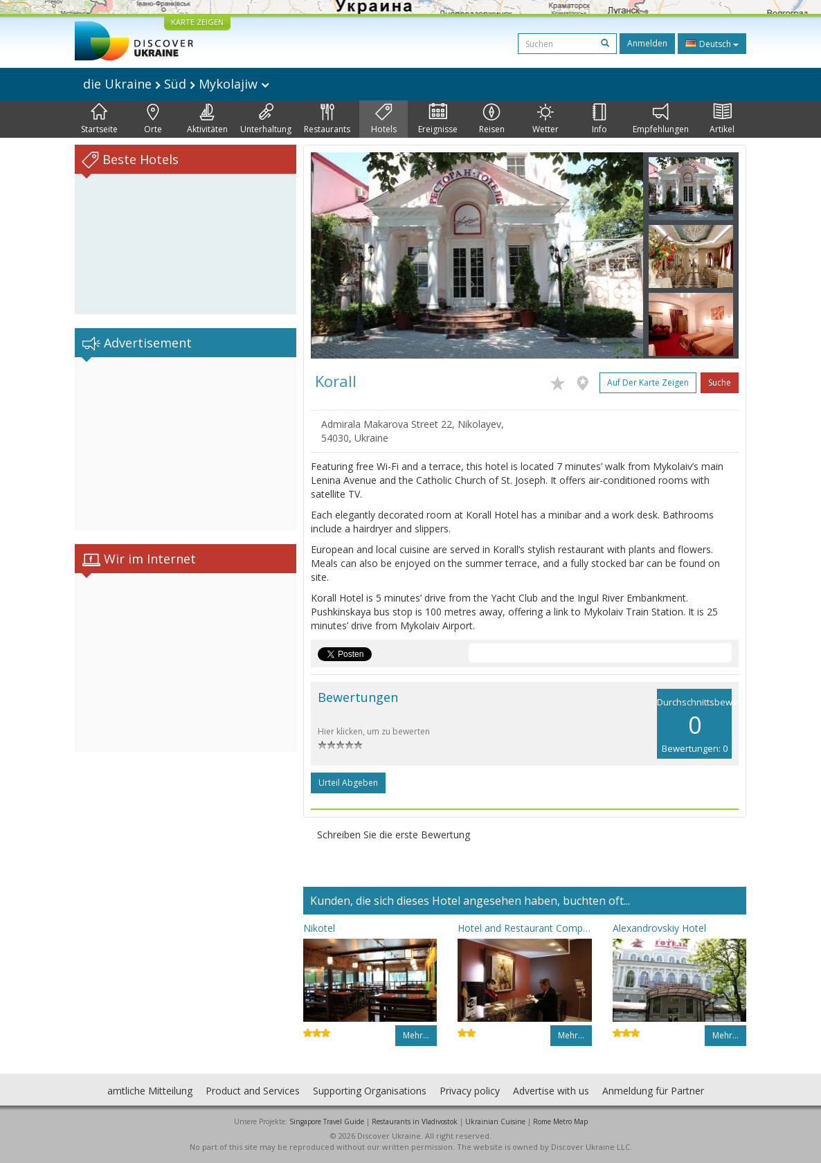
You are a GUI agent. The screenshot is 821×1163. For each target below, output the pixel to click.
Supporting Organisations (369, 1090)
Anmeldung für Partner (653, 1090)
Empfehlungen (661, 119)
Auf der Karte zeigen (648, 382)
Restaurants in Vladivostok (415, 1121)
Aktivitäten (207, 119)
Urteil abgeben (348, 782)
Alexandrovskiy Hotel (659, 928)
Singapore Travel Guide (326, 1121)
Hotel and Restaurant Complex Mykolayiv (524, 928)
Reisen (492, 119)
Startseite (99, 119)
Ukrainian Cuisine (495, 1121)
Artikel (722, 119)
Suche (719, 382)
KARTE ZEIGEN (197, 22)
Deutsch (712, 43)
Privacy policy (470, 1090)
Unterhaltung (265, 119)
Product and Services (253, 1090)
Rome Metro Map (560, 1121)
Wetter (545, 119)
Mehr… (416, 1035)
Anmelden (647, 43)
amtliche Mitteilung (149, 1090)
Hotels (384, 119)
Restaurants (327, 119)
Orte (153, 119)
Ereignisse (438, 119)
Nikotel (319, 928)
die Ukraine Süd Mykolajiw (176, 83)
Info (599, 119)
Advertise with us (551, 1090)
